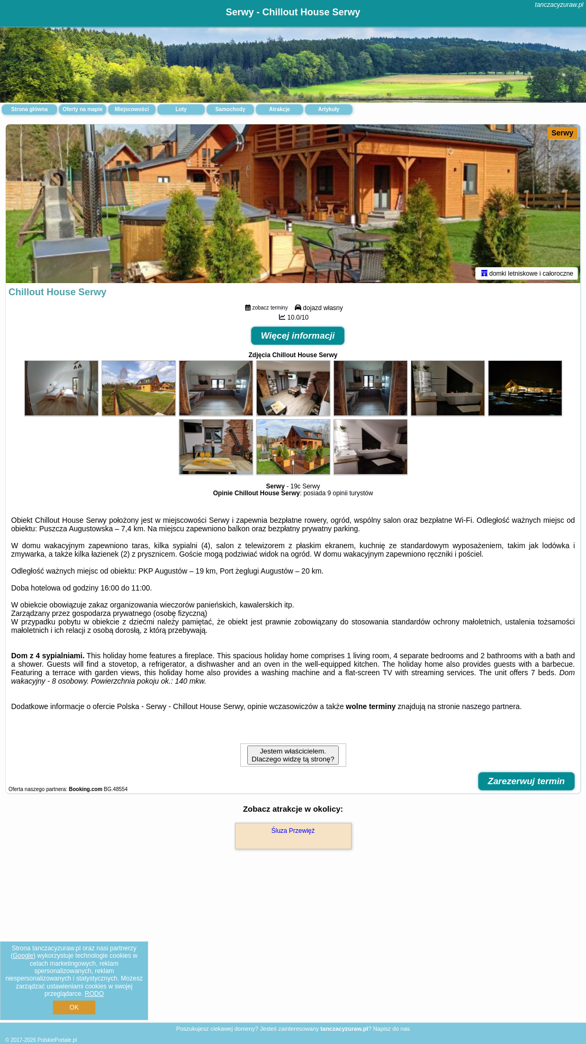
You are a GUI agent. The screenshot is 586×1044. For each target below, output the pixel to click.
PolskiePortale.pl (57, 1040)
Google (23, 955)
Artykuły (328, 109)
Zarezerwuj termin (526, 781)
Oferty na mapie (82, 109)
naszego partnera (491, 706)
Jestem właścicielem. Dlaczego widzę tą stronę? (292, 755)
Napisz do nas (391, 1028)
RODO (94, 993)
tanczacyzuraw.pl (559, 4)
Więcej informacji (298, 336)
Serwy (562, 133)
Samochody (230, 109)
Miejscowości (132, 109)
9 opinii (338, 493)
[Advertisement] (293, 947)
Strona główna (29, 109)
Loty (180, 109)
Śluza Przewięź (292, 830)
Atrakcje (279, 109)
